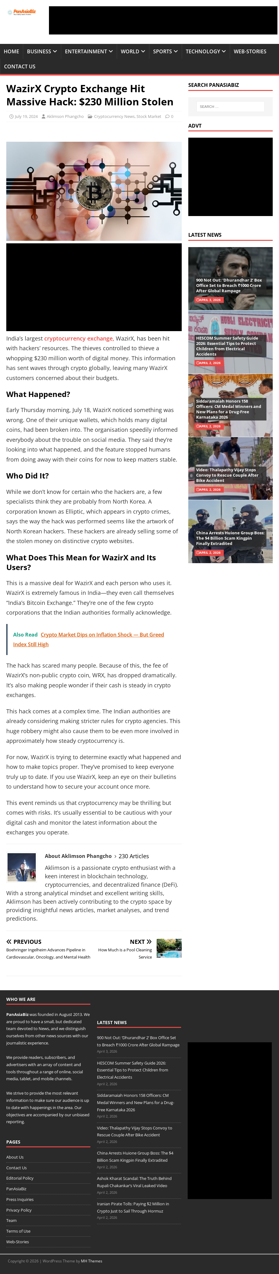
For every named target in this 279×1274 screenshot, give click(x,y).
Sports (162, 51)
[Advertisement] (163, 20)
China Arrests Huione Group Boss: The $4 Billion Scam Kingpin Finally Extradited (230, 538)
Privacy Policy (19, 1210)
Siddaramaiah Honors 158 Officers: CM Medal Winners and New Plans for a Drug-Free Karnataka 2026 (228, 409)
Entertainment (86, 51)
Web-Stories (250, 51)
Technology (203, 51)
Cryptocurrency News (114, 116)
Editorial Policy (20, 1178)
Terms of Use (18, 1231)
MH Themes (91, 1261)
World (130, 51)
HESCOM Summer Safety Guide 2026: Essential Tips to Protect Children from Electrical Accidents (227, 346)
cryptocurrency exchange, (79, 338)
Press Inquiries (20, 1199)
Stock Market (149, 116)
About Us (15, 1157)
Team (11, 1220)
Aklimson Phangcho (65, 116)
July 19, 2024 (26, 116)
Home (11, 51)
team (11, 1028)
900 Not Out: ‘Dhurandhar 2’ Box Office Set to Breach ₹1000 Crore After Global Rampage (229, 285)
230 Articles (134, 856)
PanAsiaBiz (17, 1014)
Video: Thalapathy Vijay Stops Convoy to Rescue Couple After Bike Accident (227, 475)
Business (39, 51)
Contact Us (19, 66)
